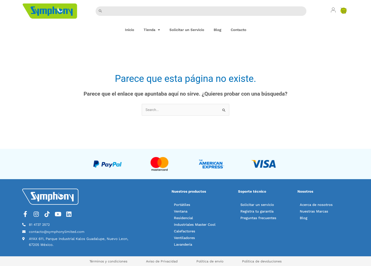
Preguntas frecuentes (259, 218)
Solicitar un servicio (257, 205)
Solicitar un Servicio (186, 30)
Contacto (238, 30)
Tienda (152, 30)
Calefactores (185, 231)
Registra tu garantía (257, 211)
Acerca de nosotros (316, 205)
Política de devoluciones (268, 261)
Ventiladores (185, 238)
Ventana (181, 211)
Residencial (184, 218)
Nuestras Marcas (314, 211)
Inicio (129, 30)
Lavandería (183, 245)
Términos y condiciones (102, 261)
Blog (217, 30)
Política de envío (212, 261)
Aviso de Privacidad (160, 261)
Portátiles (182, 205)
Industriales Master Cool (195, 225)
